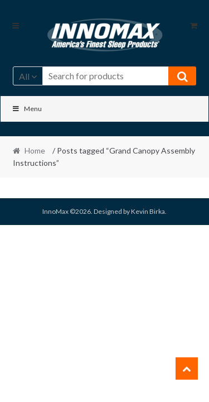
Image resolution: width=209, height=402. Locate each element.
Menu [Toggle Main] (27, 108)
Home (35, 150)
